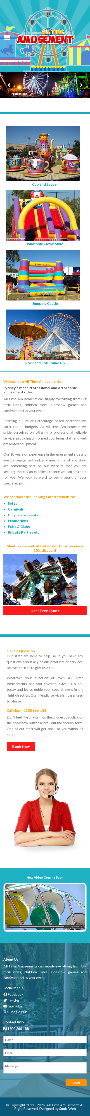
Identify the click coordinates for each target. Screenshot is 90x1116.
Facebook (13, 994)
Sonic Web (67, 1108)
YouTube (12, 1006)
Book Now (21, 746)
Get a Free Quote (45, 610)
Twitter (11, 1000)
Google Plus (15, 1012)
